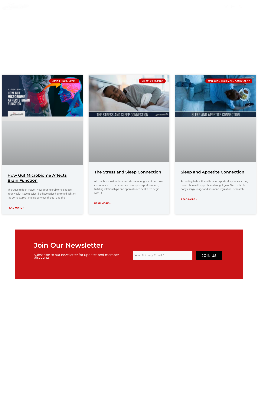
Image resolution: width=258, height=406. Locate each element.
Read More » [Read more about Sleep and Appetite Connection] (189, 199)
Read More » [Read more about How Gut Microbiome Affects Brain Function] (16, 207)
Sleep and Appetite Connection (212, 172)
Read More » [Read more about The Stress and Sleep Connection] (102, 203)
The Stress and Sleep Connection (127, 172)
